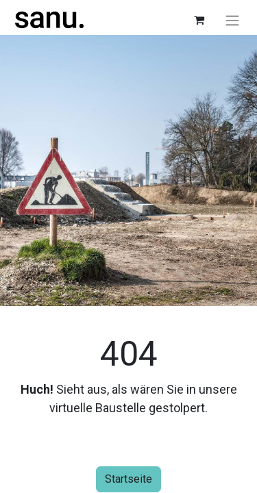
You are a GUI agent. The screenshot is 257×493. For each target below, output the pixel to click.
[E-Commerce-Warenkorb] (198, 20)
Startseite (128, 478)
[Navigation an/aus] (232, 20)
